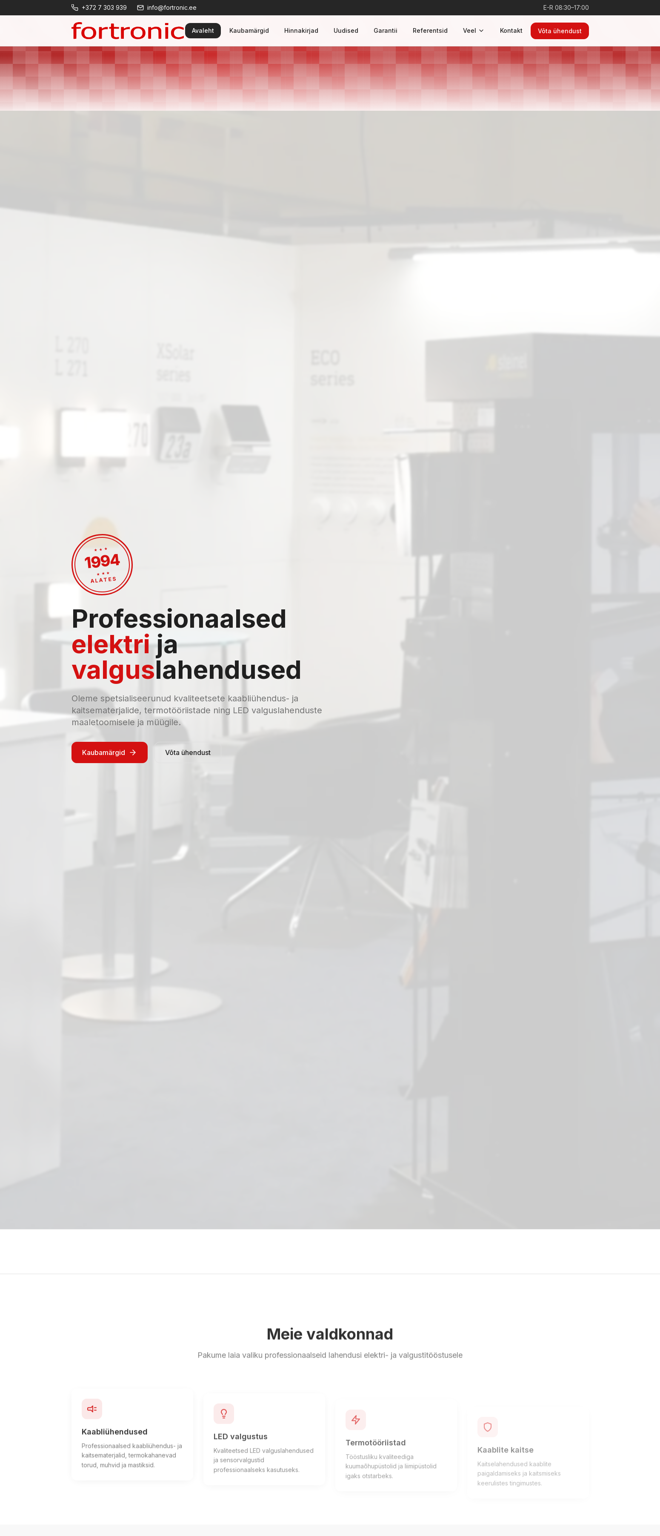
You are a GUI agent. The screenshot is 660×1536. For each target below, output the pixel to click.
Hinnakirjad (301, 30)
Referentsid (430, 30)
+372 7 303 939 (99, 7)
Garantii (385, 30)
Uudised (346, 30)
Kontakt (511, 30)
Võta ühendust (560, 30)
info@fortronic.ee (167, 7)
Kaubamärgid (249, 30)
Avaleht (203, 30)
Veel (474, 30)
